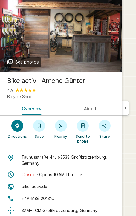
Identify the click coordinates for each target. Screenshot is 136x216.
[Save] (39, 128)
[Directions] (17, 128)
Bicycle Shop (20, 96)
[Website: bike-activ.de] (61, 187)
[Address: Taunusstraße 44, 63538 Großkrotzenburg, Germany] (61, 160)
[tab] (30, 108)
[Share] (104, 128)
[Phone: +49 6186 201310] (61, 199)
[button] (61, 175)
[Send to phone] (83, 131)
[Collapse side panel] (125, 108)
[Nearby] (61, 128)
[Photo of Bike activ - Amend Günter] (61, 36)
